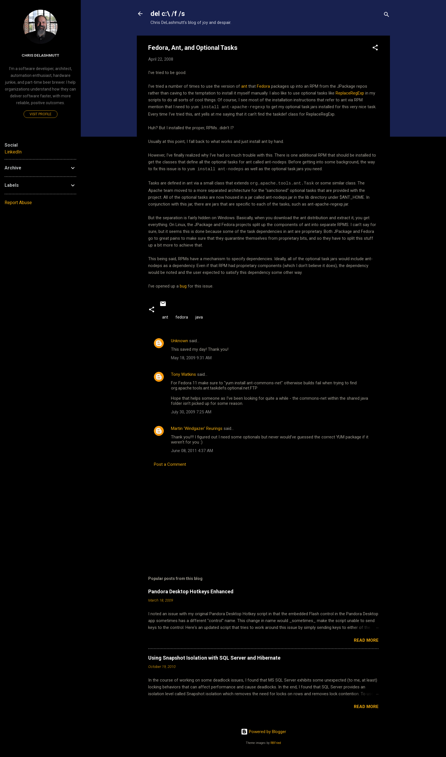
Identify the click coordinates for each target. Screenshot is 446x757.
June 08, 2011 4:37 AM (192, 449)
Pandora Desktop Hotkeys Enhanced (191, 591)
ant (244, 86)
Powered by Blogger (263, 730)
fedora (181, 316)
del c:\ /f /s (167, 14)
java (199, 316)
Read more (366, 639)
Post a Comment (170, 463)
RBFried (276, 742)
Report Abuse (18, 202)
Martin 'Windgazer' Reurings (196, 427)
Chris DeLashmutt (40, 55)
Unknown (179, 339)
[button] (375, 48)
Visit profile (40, 114)
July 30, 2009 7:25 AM (191, 411)
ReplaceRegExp (350, 93)
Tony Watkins (183, 373)
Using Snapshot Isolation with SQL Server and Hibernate (214, 657)
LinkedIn (13, 152)
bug (183, 285)
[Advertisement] (263, 511)
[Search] (386, 15)
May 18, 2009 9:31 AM (191, 357)
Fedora (263, 86)
